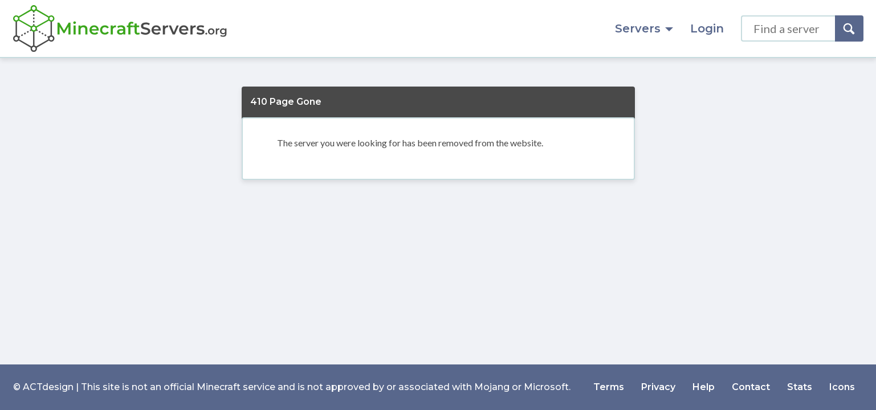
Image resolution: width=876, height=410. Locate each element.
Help (703, 387)
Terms (608, 387)
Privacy (658, 387)
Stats (799, 387)
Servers (644, 28)
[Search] (849, 28)
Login (707, 28)
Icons (842, 387)
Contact (751, 387)
